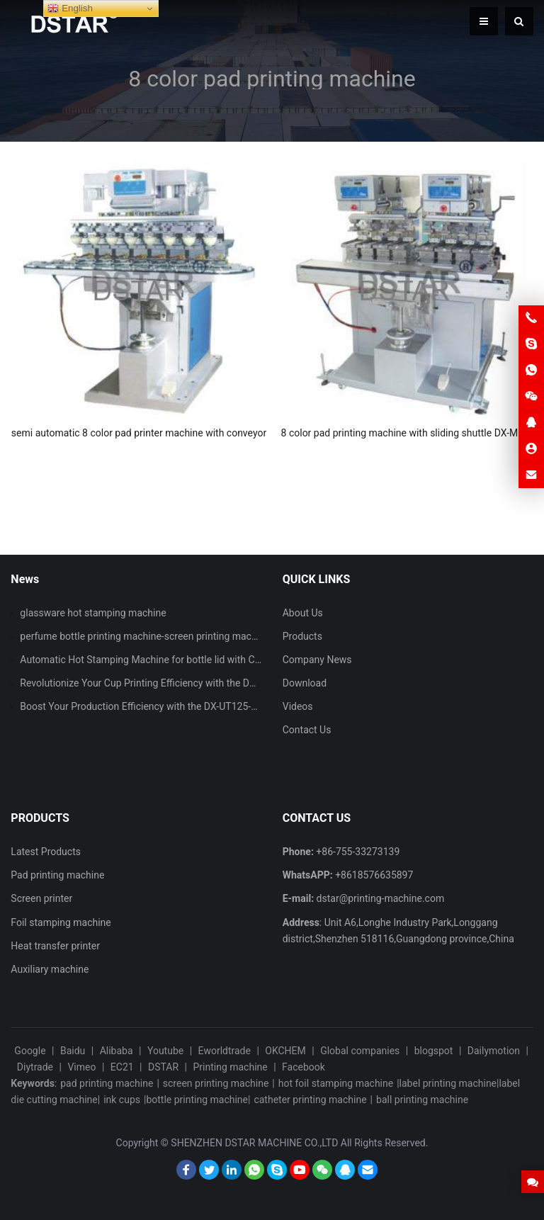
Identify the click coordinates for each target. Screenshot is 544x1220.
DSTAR (163, 1067)
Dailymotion (494, 1050)
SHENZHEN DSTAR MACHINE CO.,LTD (254, 1142)
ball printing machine (422, 1099)
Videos (298, 706)
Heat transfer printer (55, 945)
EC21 (122, 1067)
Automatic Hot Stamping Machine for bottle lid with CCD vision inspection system (199, 659)
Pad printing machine (57, 875)
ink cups (121, 1099)
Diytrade (35, 1067)
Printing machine (230, 1067)
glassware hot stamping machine (93, 613)
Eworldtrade (224, 1050)
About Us (303, 613)
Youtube (165, 1050)
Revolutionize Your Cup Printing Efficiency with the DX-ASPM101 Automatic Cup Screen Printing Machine (250, 683)
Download (305, 683)
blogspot (433, 1050)
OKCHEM (285, 1050)
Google (29, 1050)
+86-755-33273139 (358, 851)
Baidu (72, 1050)
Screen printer (41, 898)
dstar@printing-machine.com (381, 898)
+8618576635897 (374, 875)
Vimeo (81, 1067)
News (25, 579)
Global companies (360, 1050)
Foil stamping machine (60, 922)
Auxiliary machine (50, 969)
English (69, 8)
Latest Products (46, 851)
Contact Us (307, 729)
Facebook (303, 1067)
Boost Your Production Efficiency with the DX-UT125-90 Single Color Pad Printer (194, 706)
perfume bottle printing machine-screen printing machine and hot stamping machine (205, 636)
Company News (317, 659)
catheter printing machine (310, 1099)
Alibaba (116, 1050)
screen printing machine (216, 1083)
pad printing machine (106, 1083)
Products (302, 636)
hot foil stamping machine (335, 1083)
